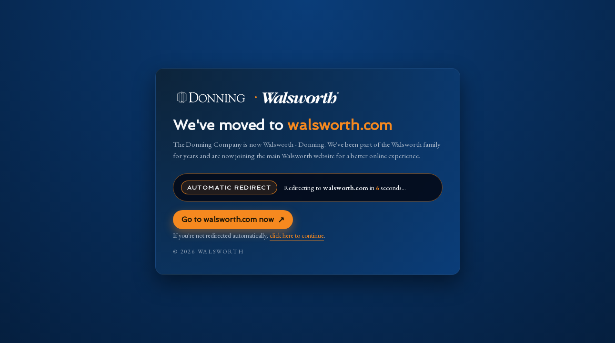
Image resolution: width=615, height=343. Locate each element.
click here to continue (297, 235)
